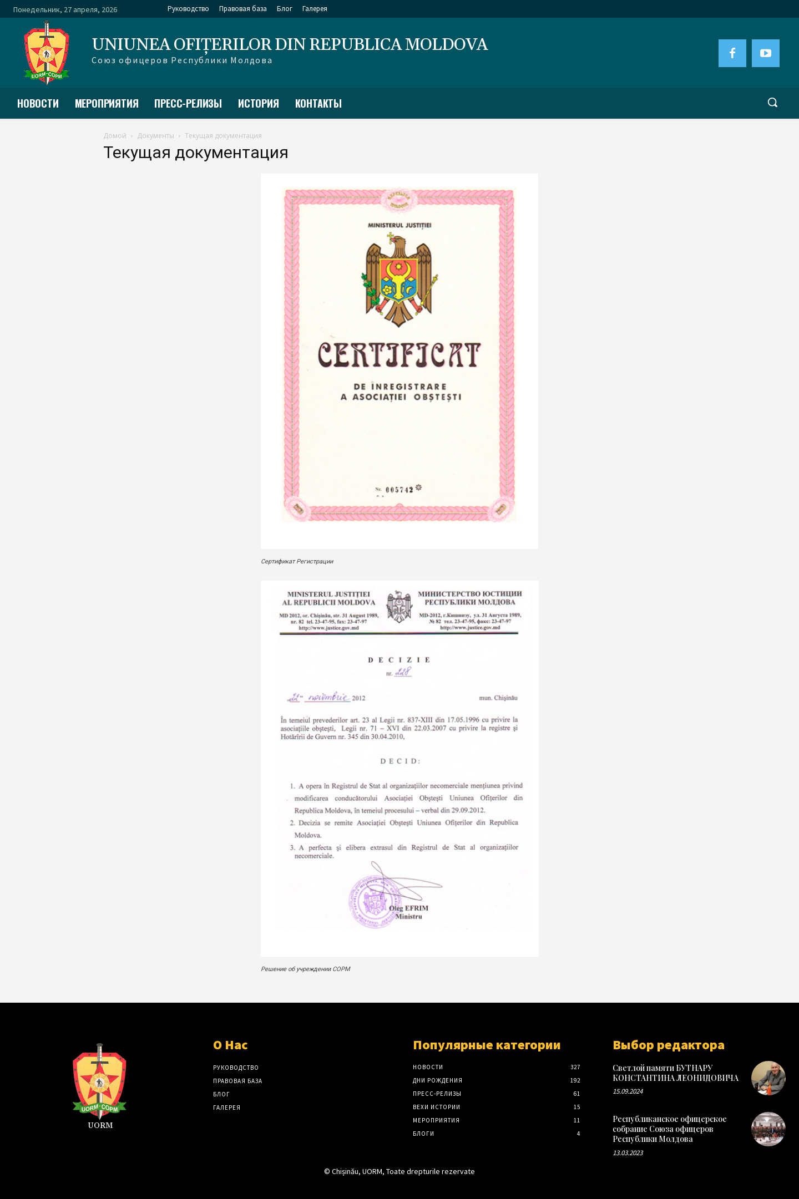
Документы (155, 135)
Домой (115, 135)
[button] (772, 102)
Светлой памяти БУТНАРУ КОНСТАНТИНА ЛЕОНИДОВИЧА (676, 1073)
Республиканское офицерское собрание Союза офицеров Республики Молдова (670, 1129)
